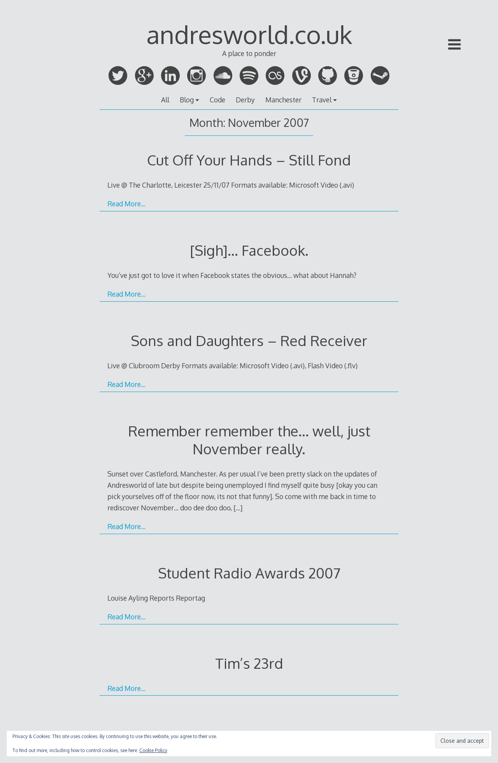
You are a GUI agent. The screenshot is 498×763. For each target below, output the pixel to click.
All (165, 99)
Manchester (283, 99)
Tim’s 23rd (249, 663)
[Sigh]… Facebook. (249, 250)
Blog (187, 99)
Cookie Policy (153, 750)
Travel (321, 99)
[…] (237, 507)
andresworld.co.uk (249, 34)
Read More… (126, 203)
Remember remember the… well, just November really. (249, 440)
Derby (245, 99)
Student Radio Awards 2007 (249, 573)
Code (217, 99)
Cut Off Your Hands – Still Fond (249, 160)
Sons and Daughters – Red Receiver (249, 340)
